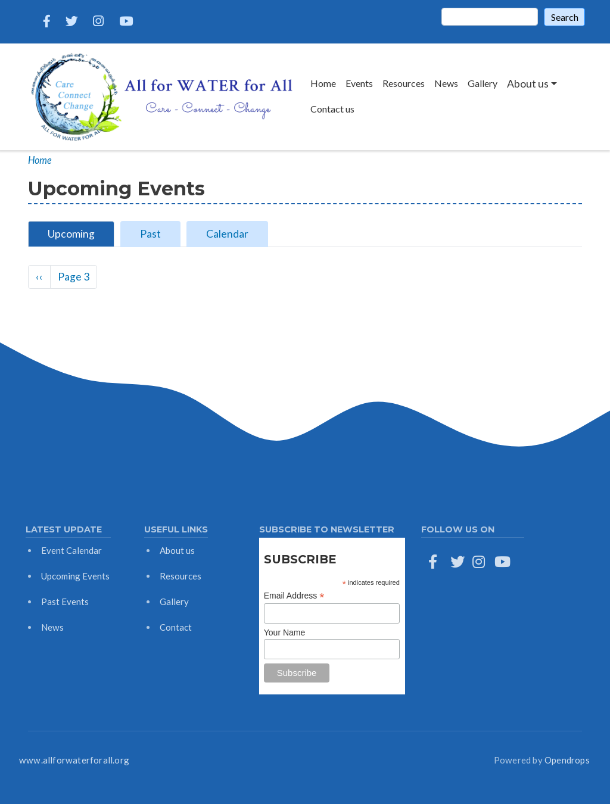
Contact (176, 627)
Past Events (65, 601)
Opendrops (567, 760)
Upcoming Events (75, 576)
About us (177, 550)
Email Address (294, 596)
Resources (403, 83)
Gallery (482, 83)
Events (359, 83)
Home (323, 83)
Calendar (227, 234)
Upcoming (71, 234)
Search (564, 17)
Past (150, 234)
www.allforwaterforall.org (74, 760)
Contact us (332, 108)
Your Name (285, 632)
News (446, 83)
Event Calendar (71, 550)
